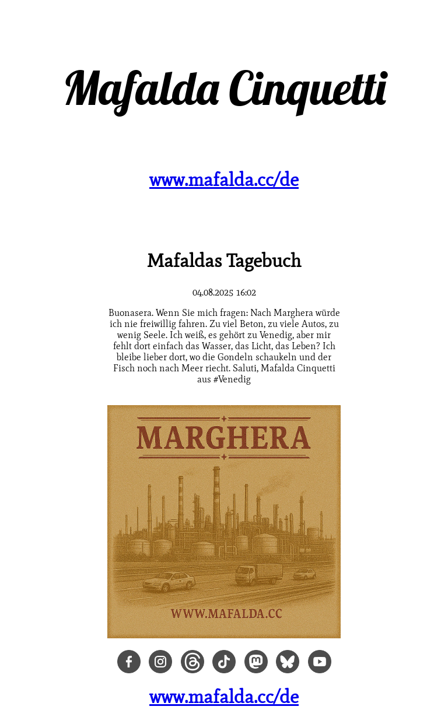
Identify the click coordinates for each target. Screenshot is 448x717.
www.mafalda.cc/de (224, 179)
